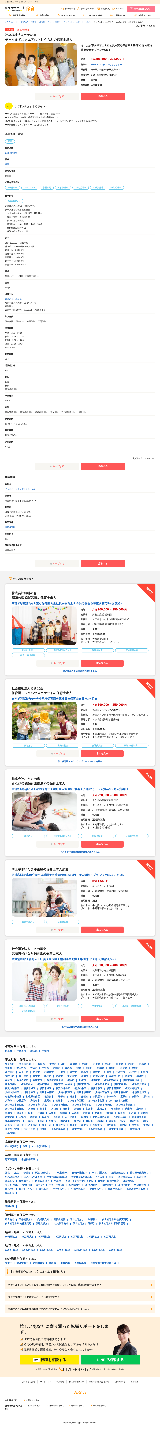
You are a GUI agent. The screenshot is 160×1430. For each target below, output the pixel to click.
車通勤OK (62, 1172)
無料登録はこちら (142, 9)
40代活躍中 (107, 1185)
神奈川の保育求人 (56, 1406)
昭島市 (84, 1072)
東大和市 (72, 1076)
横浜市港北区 (121, 1084)
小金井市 (120, 1072)
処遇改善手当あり (135, 1189)
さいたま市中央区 (37, 1104)
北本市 (132, 1113)
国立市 (36, 1076)
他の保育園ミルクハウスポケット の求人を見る (80, 761)
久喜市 (121, 1113)
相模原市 (95, 1080)
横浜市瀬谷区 (63, 1088)
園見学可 (9, 1189)
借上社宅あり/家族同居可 (112, 1223)
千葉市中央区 (77, 1129)
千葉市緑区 (11, 1133)
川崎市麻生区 (121, 1092)
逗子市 (123, 1096)
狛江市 (59, 1076)
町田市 (107, 1072)
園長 (7, 1172)
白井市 (135, 1125)
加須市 (89, 1108)
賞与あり (9, 299)
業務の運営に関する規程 (99, 1382)
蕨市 (30, 1113)
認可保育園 (10, 527)
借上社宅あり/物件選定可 (18, 1223)
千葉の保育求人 (99, 1406)
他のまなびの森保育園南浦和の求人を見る (80, 852)
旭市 (122, 1121)
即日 (111, 1177)
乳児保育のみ (12, 1177)
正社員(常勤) (11, 153)
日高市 (45, 1117)
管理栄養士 (22, 1263)
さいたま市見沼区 (14, 1104)
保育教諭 (65, 1263)
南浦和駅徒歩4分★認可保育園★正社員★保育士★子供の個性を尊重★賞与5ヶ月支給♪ (67, 603)
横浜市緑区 (45, 1088)
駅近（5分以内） (44, 1172)
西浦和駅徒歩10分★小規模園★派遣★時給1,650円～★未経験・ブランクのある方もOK (68, 875)
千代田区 (40, 1064)
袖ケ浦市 (111, 1125)
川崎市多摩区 (84, 1092)
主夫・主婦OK (56, 1185)
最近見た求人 (106, 9)
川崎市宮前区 (102, 1092)
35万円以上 (60, 1236)
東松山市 (102, 1108)
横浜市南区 (43, 1084)
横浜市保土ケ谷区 (63, 1084)
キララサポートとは (67, 15)
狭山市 (128, 1108)
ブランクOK (11, 1185)
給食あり (9, 1219)
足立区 (123, 1068)
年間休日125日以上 (57, 1177)
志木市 (75, 1113)
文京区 (85, 1064)
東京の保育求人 (34, 1406)
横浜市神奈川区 (131, 1080)
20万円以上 (110, 1236)
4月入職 (100, 1177)
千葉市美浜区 (58, 1129)
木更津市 (65, 1121)
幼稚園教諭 (38, 1263)
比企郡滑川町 (139, 1117)
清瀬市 (84, 1076)
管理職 (26, 1172)
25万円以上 (93, 1236)
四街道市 (97, 1125)
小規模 (57, 1181)
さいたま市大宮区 (118, 1100)
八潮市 (144, 1113)
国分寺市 (23, 1076)
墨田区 (108, 1064)
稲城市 (139, 1076)
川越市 (31, 1108)
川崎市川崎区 (12, 1092)
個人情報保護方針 (76, 1382)
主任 (16, 1172)
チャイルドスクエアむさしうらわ (106, 64)
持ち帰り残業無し (139, 1172)
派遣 (25, 1146)
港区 (63, 1064)
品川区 (131, 1064)
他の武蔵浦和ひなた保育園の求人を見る (80, 1027)
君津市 (73, 1125)
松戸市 (77, 1121)
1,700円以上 (11, 1250)
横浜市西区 (11, 1084)
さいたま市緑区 (124, 1104)
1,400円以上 (63, 1250)
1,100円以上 (115, 1250)
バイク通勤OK (99, 1172)
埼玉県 (33, 1051)
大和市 (8, 1100)
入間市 (52, 1113)
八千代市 (32, 1125)
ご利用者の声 (117, 15)
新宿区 (73, 1064)
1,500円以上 (46, 1250)
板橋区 (100, 1068)
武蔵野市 (49, 1072)
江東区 (119, 1064)
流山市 (20, 1125)
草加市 (8, 1113)
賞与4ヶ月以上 (26, 1189)
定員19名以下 (42, 1181)
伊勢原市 (21, 1100)
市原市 (8, 1125)
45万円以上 (27, 1236)
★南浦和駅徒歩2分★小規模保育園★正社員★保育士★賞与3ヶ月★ (54, 698)
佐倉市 (112, 1121)
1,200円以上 (98, 1250)
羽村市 (8, 1080)
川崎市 (82, 1080)
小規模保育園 (28, 1159)
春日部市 (115, 1108)
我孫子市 (46, 1125)
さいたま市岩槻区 (14, 1108)
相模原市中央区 (13, 1096)
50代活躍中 (124, 1185)
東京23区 (10, 1064)
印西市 (123, 1125)
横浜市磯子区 (84, 1084)
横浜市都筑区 (132, 1088)
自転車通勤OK (79, 1172)
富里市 (146, 1125)
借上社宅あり (77, 1219)
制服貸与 (93, 1219)
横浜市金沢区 (102, 1084)
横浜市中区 (27, 1084)
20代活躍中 (74, 1185)
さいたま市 (29, 1129)
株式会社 (141, 1177)
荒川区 (89, 1068)
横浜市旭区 (29, 1088)
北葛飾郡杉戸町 (13, 1121)
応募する (103, 96)
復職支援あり (43, 1223)
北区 (78, 1068)
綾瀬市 (59, 1100)
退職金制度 (59, 1219)
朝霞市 (63, 1113)
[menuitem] (17, 16)
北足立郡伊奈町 (101, 1117)
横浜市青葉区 (114, 1088)
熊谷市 (43, 1108)
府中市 (73, 1072)
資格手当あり (115, 1189)
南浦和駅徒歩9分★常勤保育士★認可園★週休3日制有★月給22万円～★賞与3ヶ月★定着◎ (70, 789)
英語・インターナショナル (79, 1181)
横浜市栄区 (80, 1088)
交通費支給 (43, 1219)
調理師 (52, 1263)
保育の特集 (42, 15)
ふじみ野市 (71, 1117)
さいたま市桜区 (59, 1104)
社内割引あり (61, 1223)
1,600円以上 (28, 1250)
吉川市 (56, 1117)
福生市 (47, 1076)
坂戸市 (33, 1117)
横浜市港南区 (12, 1088)
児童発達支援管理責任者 (103, 1263)
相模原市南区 (33, 1096)
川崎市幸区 (29, 1092)
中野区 (45, 1068)
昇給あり (19, 299)
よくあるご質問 (28, 1382)
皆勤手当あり (96, 1189)
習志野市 (134, 1121)
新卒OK (40, 1185)
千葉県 (45, 1051)
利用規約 (60, 1382)
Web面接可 (140, 1185)
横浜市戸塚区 (139, 1084)
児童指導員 (80, 1263)
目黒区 (142, 1064)
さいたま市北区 (96, 1100)
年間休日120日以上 (81, 1177)
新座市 (98, 1113)
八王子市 (23, 1072)
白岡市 (84, 1117)
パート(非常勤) (39, 1146)
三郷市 (22, 1117)
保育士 (8, 164)
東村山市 (9, 1076)
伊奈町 (43, 1129)
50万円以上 (11, 1236)
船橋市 (52, 1121)
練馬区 (112, 1068)
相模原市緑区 (139, 1092)
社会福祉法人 (125, 1177)
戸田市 (40, 1113)
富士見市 (9, 1117)
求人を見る (102, 663)
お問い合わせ (70, 9)
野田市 (89, 1121)
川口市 (54, 1108)
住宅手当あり (59, 1189)
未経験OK (128, 1181)
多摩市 (128, 1076)
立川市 (36, 1072)
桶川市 (109, 1113)
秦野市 (135, 1096)
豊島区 (68, 1068)
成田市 (100, 1121)
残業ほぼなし (118, 1172)
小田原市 (97, 1096)
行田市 (66, 1108)
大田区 (8, 1068)
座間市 (47, 1100)
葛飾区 (135, 1068)
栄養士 (8, 1263)
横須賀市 (49, 1096)
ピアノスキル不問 (33, 1177)
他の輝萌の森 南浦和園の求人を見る (80, 671)
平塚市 (61, 1096)
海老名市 (35, 1100)
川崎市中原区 (47, 1092)
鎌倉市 (73, 1096)
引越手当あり (78, 1189)
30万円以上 (77, 1236)
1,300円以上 (80, 1250)
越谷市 (20, 1113)
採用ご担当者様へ (88, 9)
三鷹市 (61, 1072)
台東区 (96, 1064)
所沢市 (77, 1108)
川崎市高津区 (65, 1092)
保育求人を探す (17, 15)
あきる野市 (22, 1080)
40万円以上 (44, 1236)
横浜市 (70, 1080)
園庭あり (9, 1181)
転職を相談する (49, 1360)
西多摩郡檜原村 (55, 1080)
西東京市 (37, 1080)
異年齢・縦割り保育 (108, 1181)
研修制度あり (26, 1219)
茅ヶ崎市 (111, 1096)
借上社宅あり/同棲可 (83, 1223)
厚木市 (146, 1096)
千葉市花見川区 (115, 1129)
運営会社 (134, 1382)
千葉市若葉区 (95, 1129)
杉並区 (56, 1068)
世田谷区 (21, 1068)
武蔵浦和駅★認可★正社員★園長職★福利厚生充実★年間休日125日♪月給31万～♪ (64, 959)
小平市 (132, 1072)
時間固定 (9, 1206)
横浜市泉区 (96, 1088)
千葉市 (29, 1121)
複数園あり (25, 1181)
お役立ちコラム (142, 15)
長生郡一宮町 (12, 1129)
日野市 (144, 1072)
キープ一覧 (120, 9)
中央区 (52, 1064)
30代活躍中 (91, 1185)
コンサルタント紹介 (92, 15)
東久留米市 (98, 1076)
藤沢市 (84, 1096)
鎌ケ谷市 (60, 1125)
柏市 (145, 1121)
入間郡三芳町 (120, 1117)
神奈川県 (21, 1051)
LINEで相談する (110, 1360)
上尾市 (139, 1108)
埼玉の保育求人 (77, 1406)
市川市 (40, 1121)
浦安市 (84, 1125)
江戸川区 (9, 1072)
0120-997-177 (77, 1369)
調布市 (96, 1072)
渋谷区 (33, 1068)
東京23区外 (25, 1064)
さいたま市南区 (103, 1104)
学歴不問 (27, 1185)
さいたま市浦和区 (81, 1104)
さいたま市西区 (75, 1100)
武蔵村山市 (114, 1076)
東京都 (8, 1051)
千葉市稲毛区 (135, 1129)
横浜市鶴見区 (111, 1080)
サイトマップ (45, 1382)
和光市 (86, 1113)
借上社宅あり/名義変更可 (115, 1219)
